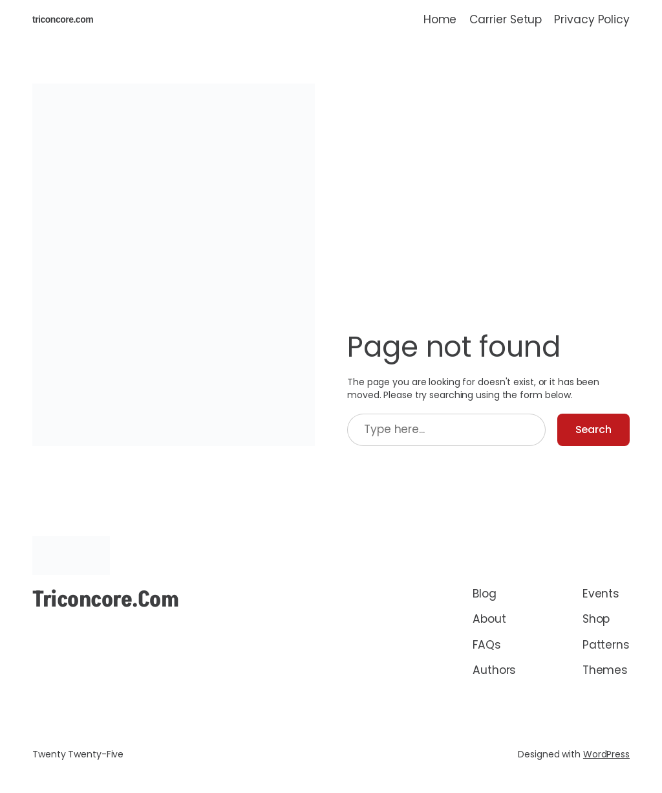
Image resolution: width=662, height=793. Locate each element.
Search (593, 429)
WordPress (606, 754)
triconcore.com (62, 19)
